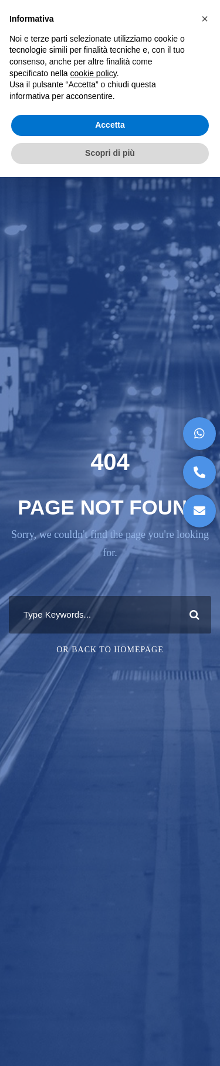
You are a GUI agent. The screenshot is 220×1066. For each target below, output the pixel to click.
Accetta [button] (110, 125)
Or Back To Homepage (110, 649)
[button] (199, 511)
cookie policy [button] (93, 73)
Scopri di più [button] (110, 153)
